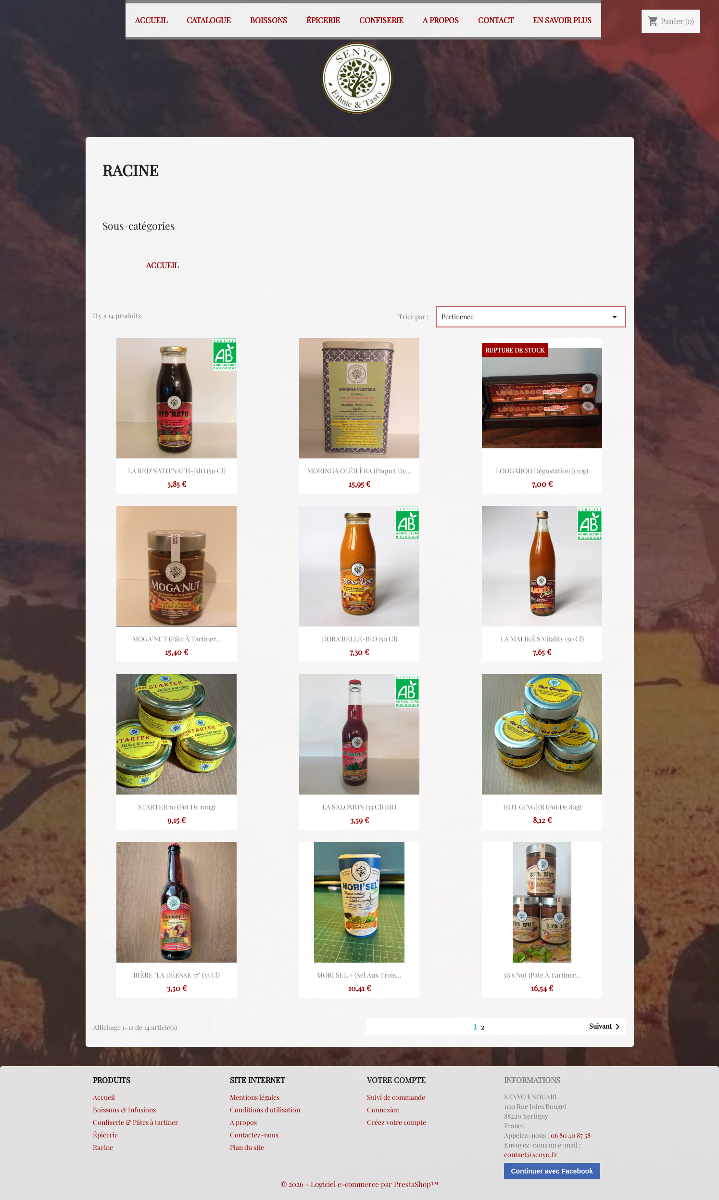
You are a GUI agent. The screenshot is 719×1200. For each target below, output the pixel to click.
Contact (496, 20)
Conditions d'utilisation (265, 1109)
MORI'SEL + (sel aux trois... (359, 974)
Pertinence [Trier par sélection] (530, 317)
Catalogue (209, 20)
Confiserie (381, 20)
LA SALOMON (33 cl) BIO (359, 806)
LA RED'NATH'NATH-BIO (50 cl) (177, 470)
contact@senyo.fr (530, 1154)
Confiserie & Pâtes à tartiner (135, 1122)
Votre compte (396, 1080)
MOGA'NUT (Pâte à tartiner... (176, 638)
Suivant (606, 1026)
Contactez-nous (254, 1134)
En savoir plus (562, 20)
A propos (441, 20)
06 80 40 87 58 (571, 1135)
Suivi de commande (396, 1097)
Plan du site (247, 1147)
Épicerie (323, 20)
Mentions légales (254, 1097)
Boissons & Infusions (124, 1109)
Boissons (268, 20)
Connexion (383, 1109)
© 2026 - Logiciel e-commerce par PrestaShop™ (359, 1184)
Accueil (151, 20)
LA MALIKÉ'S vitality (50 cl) (542, 638)
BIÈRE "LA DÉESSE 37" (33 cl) (176, 974)
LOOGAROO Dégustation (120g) (542, 470)
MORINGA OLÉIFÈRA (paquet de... (359, 470)
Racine (103, 1147)
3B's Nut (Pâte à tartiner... (542, 974)
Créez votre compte (396, 1122)
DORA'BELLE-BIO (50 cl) (359, 638)
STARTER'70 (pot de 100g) (176, 806)
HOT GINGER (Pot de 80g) (542, 806)
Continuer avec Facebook (552, 1171)
